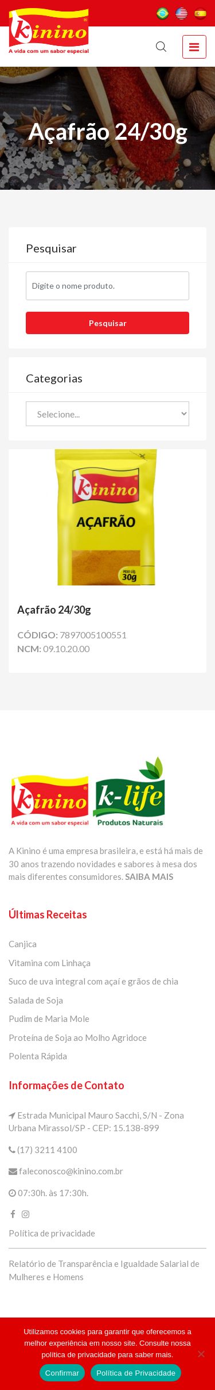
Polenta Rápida (38, 1056)
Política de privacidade (52, 1233)
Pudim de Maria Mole (49, 1018)
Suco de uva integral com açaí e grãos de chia (93, 981)
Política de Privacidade (135, 1373)
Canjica (23, 944)
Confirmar (62, 1373)
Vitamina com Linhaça (50, 963)
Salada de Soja (36, 1000)
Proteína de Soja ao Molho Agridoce (78, 1037)
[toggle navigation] (194, 47)
